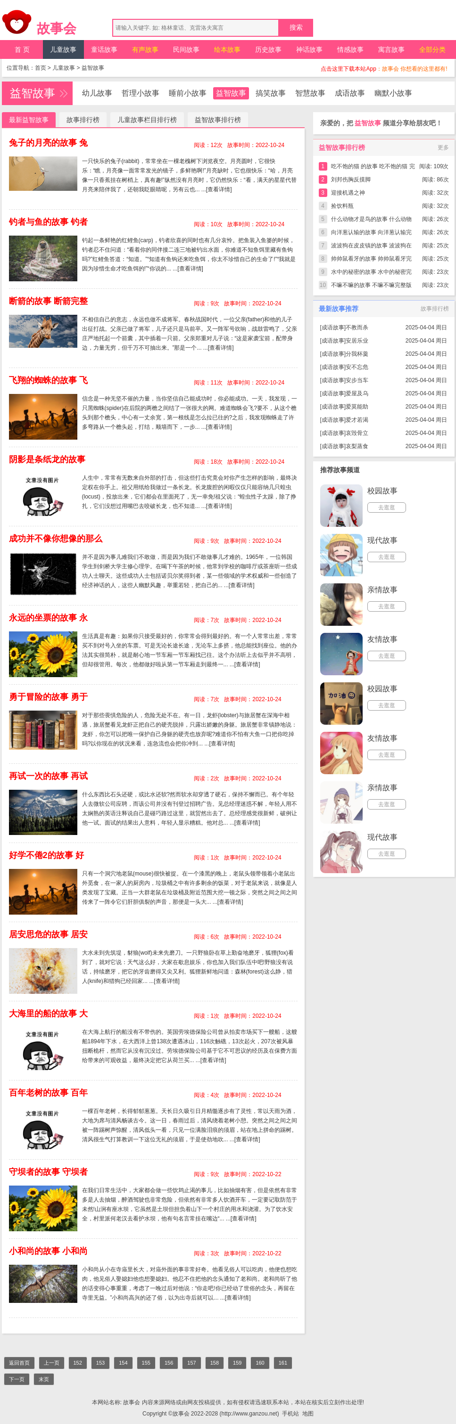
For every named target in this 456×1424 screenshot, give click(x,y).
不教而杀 (357, 327)
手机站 (290, 1413)
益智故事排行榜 (218, 119)
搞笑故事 (271, 93)
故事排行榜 (82, 119)
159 (237, 1363)
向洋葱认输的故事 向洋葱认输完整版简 (371, 234)
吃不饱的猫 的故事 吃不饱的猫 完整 (373, 168)
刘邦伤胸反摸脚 (351, 179)
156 (169, 1363)
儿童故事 (63, 49)
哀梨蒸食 (357, 446)
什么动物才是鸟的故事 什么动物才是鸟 (371, 221)
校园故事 (382, 491)
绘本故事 (227, 49)
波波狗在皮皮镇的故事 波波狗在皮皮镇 (371, 247)
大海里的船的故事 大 (48, 1013)
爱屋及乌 (357, 393)
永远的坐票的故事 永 (48, 617)
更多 (443, 147)
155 (146, 1363)
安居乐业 (357, 340)
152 (78, 1363)
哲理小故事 (140, 93)
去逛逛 (386, 507)
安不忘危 (357, 367)
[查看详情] (219, 189)
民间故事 (186, 49)
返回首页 (19, 1363)
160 (260, 1363)
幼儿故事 (97, 93)
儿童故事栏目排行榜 (147, 119)
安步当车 (357, 380)
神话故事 (309, 49)
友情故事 (382, 639)
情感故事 (350, 49)
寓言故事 (391, 49)
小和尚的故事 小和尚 (48, 1251)
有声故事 (145, 49)
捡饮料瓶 (342, 206)
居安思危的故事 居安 (48, 934)
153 (100, 1363)
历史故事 (268, 49)
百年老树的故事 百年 (48, 1092)
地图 (308, 1413)
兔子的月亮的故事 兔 (48, 142)
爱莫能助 (357, 406)
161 (283, 1363)
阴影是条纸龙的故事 (47, 459)
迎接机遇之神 (348, 192)
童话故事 (104, 49)
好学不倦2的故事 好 (46, 855)
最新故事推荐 (338, 308)
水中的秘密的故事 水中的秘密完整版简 (371, 273)
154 (123, 1363)
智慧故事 (310, 93)
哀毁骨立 (357, 433)
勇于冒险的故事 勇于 (48, 697)
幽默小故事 (393, 93)
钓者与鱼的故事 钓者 (48, 222)
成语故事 (350, 93)
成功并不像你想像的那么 (55, 538)
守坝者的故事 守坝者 (48, 1172)
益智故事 (93, 68)
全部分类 (432, 49)
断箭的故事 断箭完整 (48, 301)
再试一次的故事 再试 (48, 776)
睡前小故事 (188, 93)
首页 (40, 68)
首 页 (22, 49)
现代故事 (382, 540)
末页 (44, 1379)
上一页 (51, 1363)
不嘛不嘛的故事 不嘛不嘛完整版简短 (371, 287)
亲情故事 (382, 590)
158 (214, 1363)
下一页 (17, 1379)
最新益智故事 (29, 119)
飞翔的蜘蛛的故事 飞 (48, 380)
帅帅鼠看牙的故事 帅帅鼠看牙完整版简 (371, 260)
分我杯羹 (357, 354)
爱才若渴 (357, 420)
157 (191, 1363)
